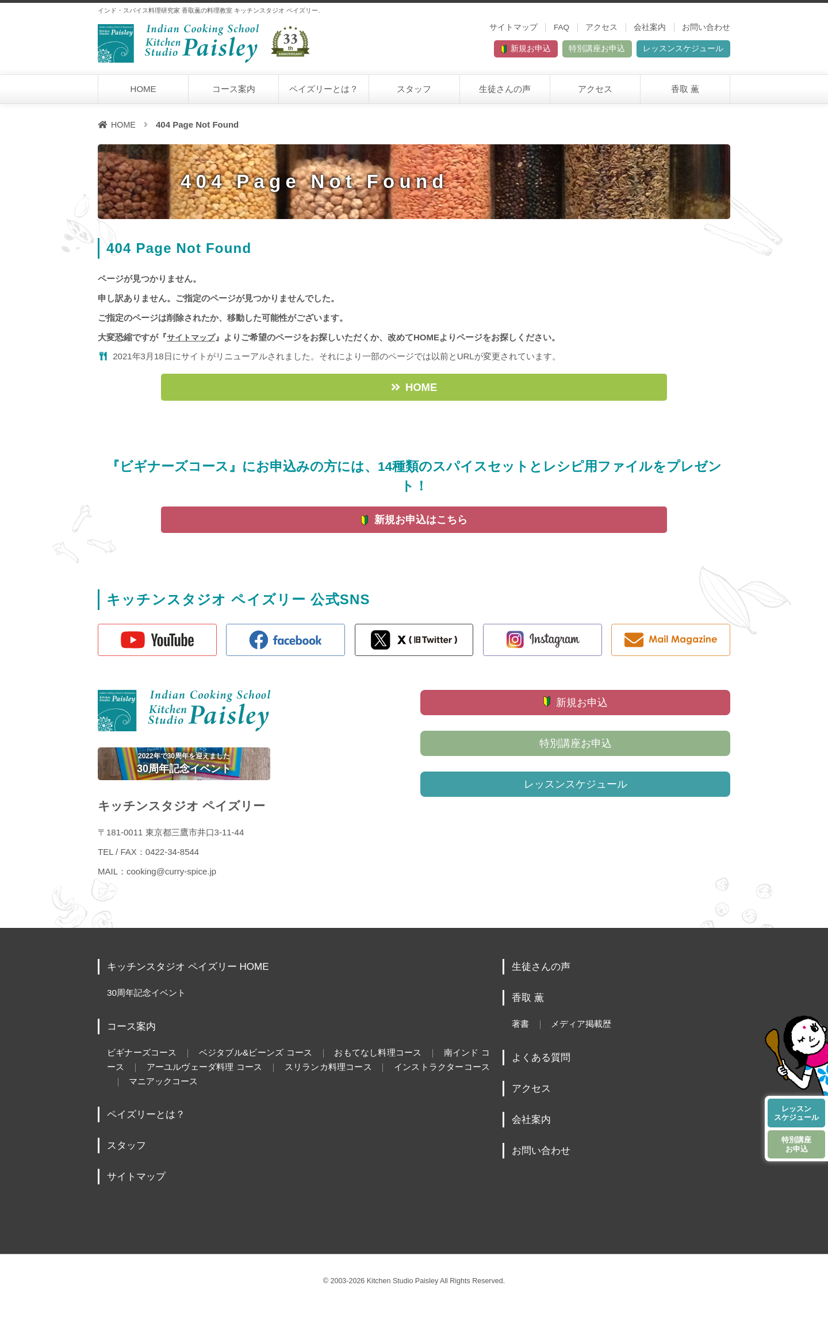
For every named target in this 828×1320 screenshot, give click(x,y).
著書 (521, 1036)
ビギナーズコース (144, 1065)
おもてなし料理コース (393, 1065)
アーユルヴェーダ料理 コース (232, 1078)
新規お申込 (466, 51)
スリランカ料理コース (364, 1078)
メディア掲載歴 (585, 1036)
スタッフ (414, 93)
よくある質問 (543, 1070)
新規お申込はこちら (421, 527)
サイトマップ (513, 27)
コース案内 (233, 93)
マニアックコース (213, 1093)
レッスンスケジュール (670, 51)
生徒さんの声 (505, 93)
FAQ (561, 27)
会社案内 (650, 27)
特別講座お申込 (557, 51)
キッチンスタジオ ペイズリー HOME (192, 979)
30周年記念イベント (149, 1005)
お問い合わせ (706, 27)
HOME (143, 93)
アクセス (601, 27)
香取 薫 (685, 93)
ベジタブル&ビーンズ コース (264, 1065)
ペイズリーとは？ (323, 93)
